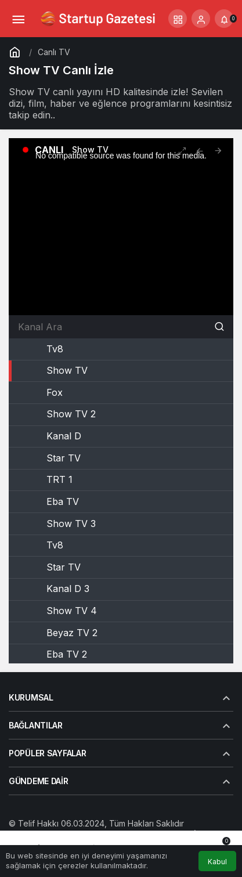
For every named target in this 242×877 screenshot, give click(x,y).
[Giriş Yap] (201, 18)
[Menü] (18, 18)
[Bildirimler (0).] (224, 18)
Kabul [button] (217, 861)
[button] (177, 18)
